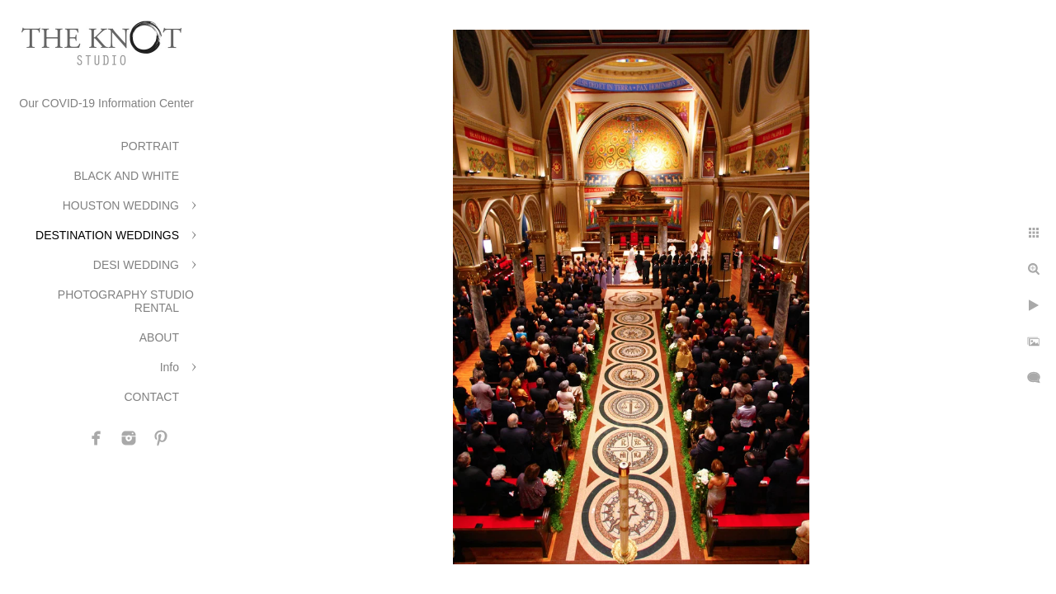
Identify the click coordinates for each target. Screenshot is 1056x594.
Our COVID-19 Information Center (106, 103)
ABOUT (159, 337)
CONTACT (151, 396)
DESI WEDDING (136, 264)
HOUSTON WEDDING (121, 205)
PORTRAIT (149, 146)
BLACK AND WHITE (126, 175)
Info (169, 367)
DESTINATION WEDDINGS (107, 235)
